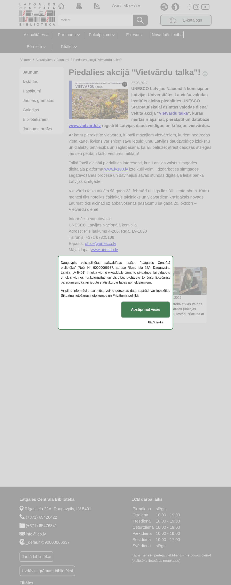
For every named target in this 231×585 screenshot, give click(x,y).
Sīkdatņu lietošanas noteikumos (84, 295)
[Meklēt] (94, 20)
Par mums (67, 34)
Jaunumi (63, 60)
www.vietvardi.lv (85, 125)
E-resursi (134, 34)
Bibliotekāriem (36, 119)
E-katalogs (186, 20)
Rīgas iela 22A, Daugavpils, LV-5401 (58, 509)
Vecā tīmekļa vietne (125, 5)
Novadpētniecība (167, 34)
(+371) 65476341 (41, 525)
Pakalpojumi (100, 34)
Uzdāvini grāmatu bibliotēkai (47, 571)
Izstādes (30, 81)
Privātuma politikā (125, 295)
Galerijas (31, 110)
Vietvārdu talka (173, 113)
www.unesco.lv (104, 249)
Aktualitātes (34, 34)
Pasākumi (32, 91)
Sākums (25, 60)
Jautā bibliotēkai (36, 556)
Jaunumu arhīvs (37, 129)
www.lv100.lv (116, 169)
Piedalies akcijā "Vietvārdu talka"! (97, 60)
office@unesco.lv (100, 243)
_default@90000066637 (48, 542)
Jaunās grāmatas (38, 100)
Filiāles (67, 46)
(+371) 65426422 (41, 517)
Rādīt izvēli (155, 322)
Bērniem (34, 46)
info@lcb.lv (36, 534)
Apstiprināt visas (145, 309)
